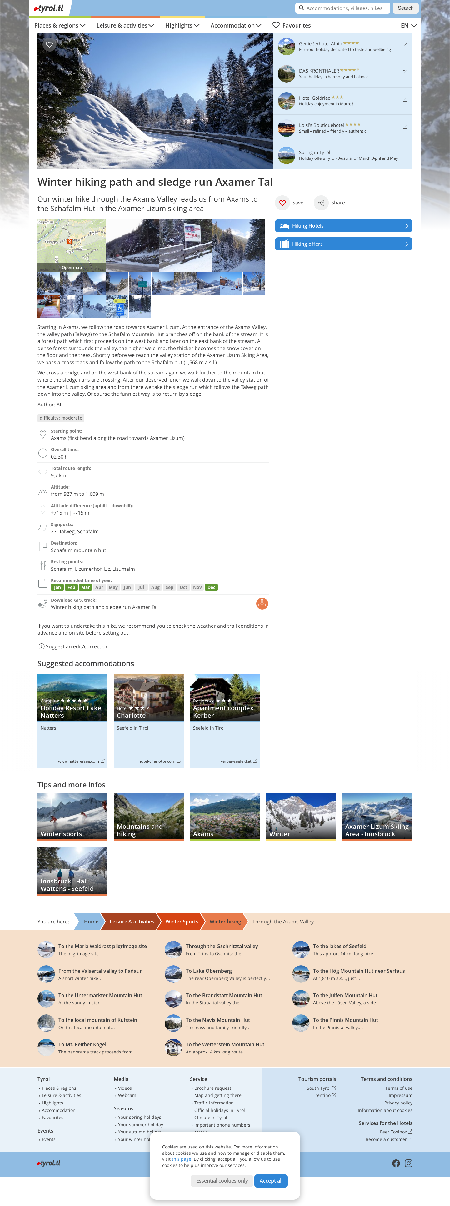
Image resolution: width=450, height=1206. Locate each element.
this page (181, 1159)
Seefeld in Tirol (132, 728)
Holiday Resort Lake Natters (73, 721)
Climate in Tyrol (210, 1117)
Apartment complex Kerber (225, 721)
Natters (48, 728)
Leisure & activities (122, 25)
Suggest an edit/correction (73, 646)
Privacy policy (398, 1103)
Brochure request (212, 1088)
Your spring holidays (139, 1117)
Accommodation (233, 25)
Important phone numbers (222, 1125)
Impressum (400, 1095)
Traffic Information (214, 1103)
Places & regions (56, 25)
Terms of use (398, 1088)
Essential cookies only (222, 1180)
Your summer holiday (140, 1125)
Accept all (271, 1180)
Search (406, 8)
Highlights (178, 25)
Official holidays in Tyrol (219, 1110)
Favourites (291, 25)
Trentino (324, 1095)
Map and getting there (218, 1095)
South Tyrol (321, 1088)
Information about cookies (385, 1110)
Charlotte (149, 721)
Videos (125, 1088)
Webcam (127, 1095)
